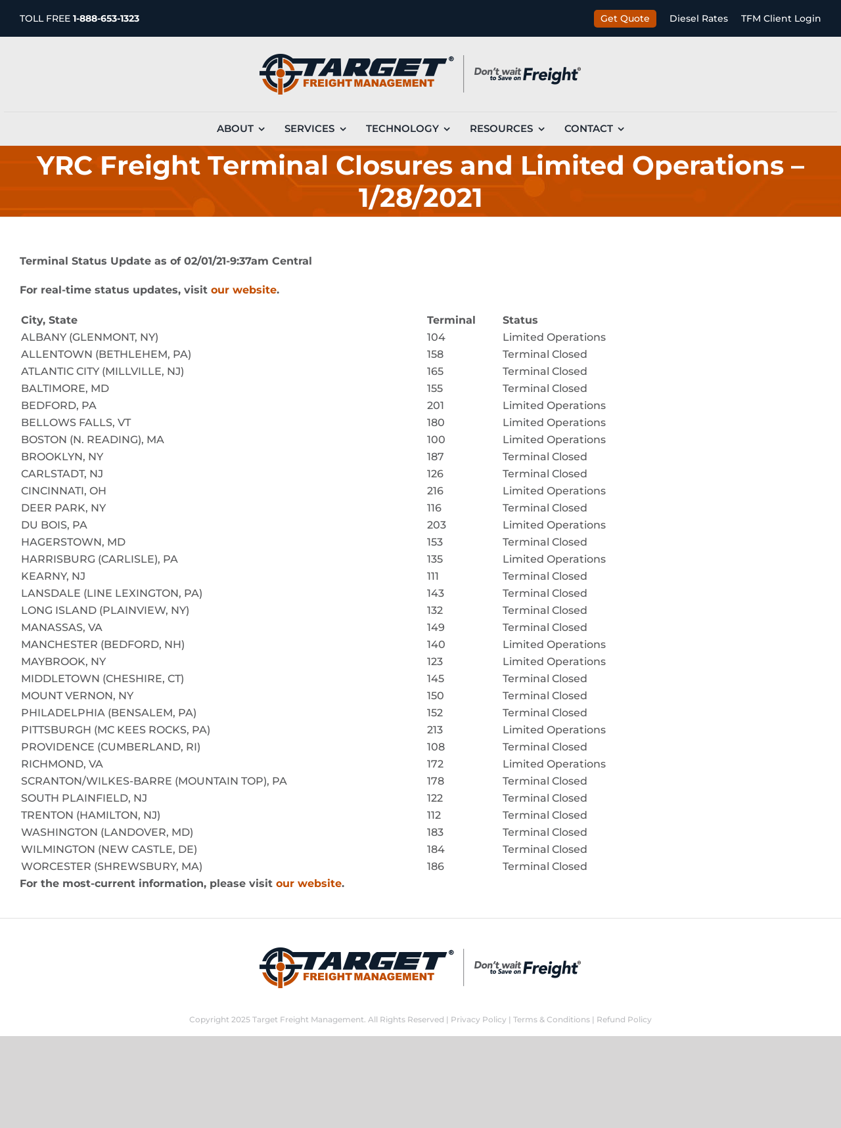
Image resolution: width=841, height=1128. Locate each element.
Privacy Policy (479, 1019)
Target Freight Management (308, 1019)
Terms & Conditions (551, 1019)
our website (244, 290)
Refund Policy (624, 1019)
